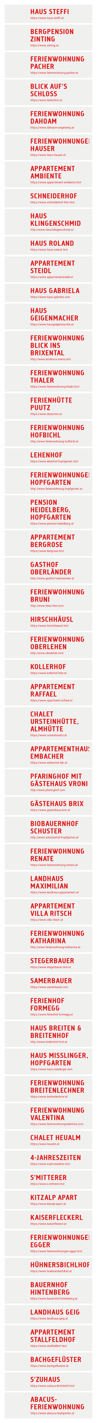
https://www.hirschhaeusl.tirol (49, 625)
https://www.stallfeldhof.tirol (49, 1345)
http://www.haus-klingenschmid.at (52, 229)
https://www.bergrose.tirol (47, 551)
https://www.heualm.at (45, 1144)
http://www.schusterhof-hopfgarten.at (55, 837)
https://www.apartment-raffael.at (52, 700)
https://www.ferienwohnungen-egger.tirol (56, 1251)
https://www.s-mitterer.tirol (47, 1183)
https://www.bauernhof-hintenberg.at (54, 1298)
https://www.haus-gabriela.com (50, 297)
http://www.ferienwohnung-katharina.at (56, 947)
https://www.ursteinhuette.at (49, 735)
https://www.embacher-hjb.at (49, 762)
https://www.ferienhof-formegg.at (52, 1014)
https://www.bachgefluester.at (50, 1365)
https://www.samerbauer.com (49, 987)
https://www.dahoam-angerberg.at (52, 127)
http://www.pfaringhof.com (48, 790)
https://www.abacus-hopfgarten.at (52, 1413)
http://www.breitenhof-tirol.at (49, 1041)
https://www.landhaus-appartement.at (55, 892)
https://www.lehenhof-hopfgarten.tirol (54, 461)
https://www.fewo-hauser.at (48, 155)
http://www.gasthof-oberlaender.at (52, 578)
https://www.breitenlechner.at (49, 1096)
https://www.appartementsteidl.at (52, 277)
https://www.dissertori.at (46, 414)
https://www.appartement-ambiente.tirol (56, 182)
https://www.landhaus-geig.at (49, 1318)
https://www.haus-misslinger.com (52, 1069)
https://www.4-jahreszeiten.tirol (50, 1164)
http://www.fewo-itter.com (47, 605)
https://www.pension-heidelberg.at (52, 523)
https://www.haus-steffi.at (47, 18)
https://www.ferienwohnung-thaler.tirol (55, 386)
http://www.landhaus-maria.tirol (51, 359)
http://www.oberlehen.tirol (47, 653)
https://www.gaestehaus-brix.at (50, 810)
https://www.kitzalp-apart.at (48, 1203)
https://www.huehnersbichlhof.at (51, 1271)
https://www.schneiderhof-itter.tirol (52, 202)
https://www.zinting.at (45, 45)
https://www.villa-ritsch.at (47, 919)
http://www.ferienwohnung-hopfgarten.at (57, 488)
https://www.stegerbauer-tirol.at (51, 967)
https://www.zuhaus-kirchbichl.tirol (52, 1385)
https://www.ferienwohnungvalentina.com (57, 1124)
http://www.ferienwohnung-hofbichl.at (54, 441)
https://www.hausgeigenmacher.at (52, 324)
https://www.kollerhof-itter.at (49, 673)
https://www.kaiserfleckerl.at (48, 1223)
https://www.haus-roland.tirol (49, 249)
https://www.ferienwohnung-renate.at (54, 865)
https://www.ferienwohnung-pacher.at (54, 72)
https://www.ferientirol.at (46, 100)
